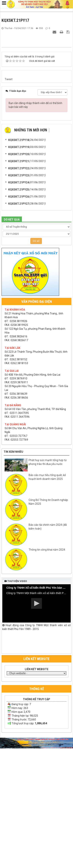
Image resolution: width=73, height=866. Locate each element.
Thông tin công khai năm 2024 (47, 669)
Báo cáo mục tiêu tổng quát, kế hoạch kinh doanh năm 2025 (47, 596)
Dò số (36, 360)
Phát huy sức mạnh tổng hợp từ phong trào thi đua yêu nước (48, 581)
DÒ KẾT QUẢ (12, 339)
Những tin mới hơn (30, 249)
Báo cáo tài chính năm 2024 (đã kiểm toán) (48, 646)
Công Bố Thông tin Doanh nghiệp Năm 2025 (48, 621)
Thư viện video (15, 700)
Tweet (8, 198)
